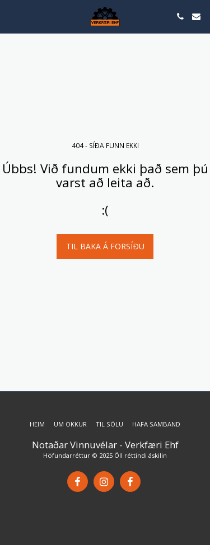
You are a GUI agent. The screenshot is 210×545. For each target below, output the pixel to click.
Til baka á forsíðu (105, 246)
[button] (12, 15)
